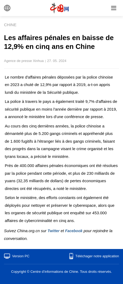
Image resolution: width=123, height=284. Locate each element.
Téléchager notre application (97, 256)
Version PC (21, 256)
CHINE (10, 24)
